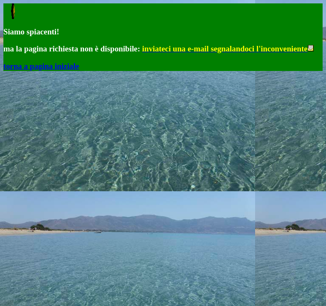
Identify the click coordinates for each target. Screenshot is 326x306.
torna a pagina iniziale (41, 66)
